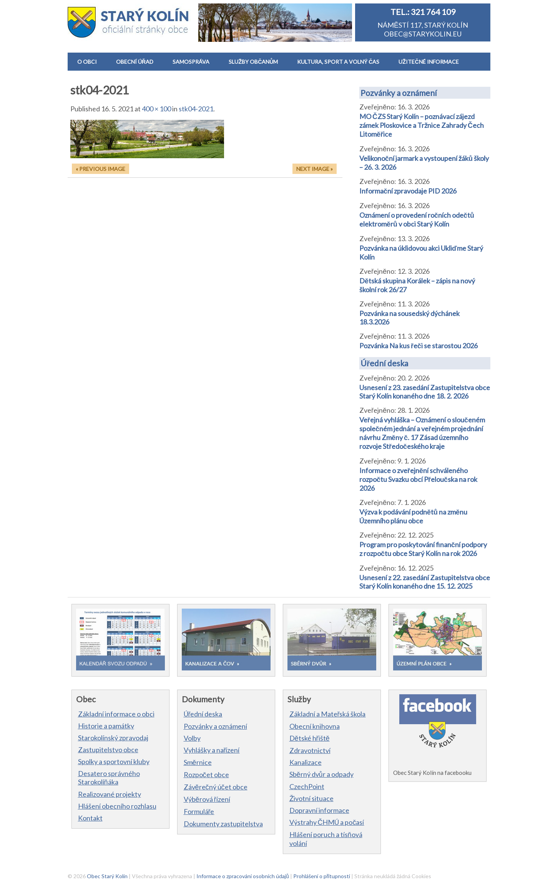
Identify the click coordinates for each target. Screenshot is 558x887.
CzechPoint (306, 786)
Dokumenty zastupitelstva (223, 823)
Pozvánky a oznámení (398, 93)
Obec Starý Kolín (107, 876)
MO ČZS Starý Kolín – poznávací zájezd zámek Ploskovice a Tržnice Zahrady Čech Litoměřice (421, 125)
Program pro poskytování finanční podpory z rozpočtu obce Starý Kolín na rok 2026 (423, 549)
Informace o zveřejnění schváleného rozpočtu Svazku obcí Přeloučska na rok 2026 (418, 479)
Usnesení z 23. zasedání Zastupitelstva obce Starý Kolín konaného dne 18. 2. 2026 (424, 391)
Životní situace (311, 798)
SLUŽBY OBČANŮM (253, 61)
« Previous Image (100, 168)
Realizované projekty (109, 794)
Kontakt (90, 818)
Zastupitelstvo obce (108, 749)
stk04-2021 (196, 108)
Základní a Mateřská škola (327, 714)
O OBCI (87, 61)
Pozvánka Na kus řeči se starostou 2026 (418, 345)
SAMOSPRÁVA (191, 61)
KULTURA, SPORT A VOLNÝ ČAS (338, 61)
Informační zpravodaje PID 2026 (408, 191)
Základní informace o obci (116, 714)
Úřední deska (384, 363)
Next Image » (314, 168)
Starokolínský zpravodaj (113, 737)
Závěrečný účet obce (215, 787)
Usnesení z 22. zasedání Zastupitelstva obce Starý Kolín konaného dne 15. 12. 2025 (424, 581)
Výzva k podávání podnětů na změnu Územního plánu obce (413, 516)
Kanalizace (305, 762)
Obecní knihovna (314, 726)
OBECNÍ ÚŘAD (134, 61)
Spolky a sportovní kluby (113, 761)
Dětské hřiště (309, 738)
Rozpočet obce (206, 774)
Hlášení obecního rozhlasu (117, 806)
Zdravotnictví (309, 750)
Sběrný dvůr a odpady (321, 774)
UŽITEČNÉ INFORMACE (428, 61)
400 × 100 (156, 108)
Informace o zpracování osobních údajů (242, 876)
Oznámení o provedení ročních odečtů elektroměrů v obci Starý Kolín (416, 219)
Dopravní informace (319, 810)
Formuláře (199, 811)
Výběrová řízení (207, 799)
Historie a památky (106, 726)
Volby (192, 738)
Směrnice (198, 762)
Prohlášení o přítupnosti (321, 876)
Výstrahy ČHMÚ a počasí (326, 822)
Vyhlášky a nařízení (212, 750)
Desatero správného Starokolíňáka (109, 777)
